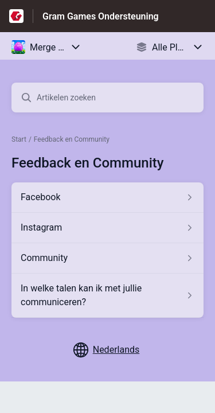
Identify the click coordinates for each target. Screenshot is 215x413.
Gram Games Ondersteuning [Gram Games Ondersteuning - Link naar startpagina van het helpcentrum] (100, 16)
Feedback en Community (72, 139)
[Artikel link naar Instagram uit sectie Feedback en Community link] (107, 228)
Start (18, 139)
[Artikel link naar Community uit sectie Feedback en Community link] (107, 258)
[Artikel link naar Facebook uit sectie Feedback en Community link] (107, 197)
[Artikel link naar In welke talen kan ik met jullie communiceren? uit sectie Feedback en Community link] (107, 295)
